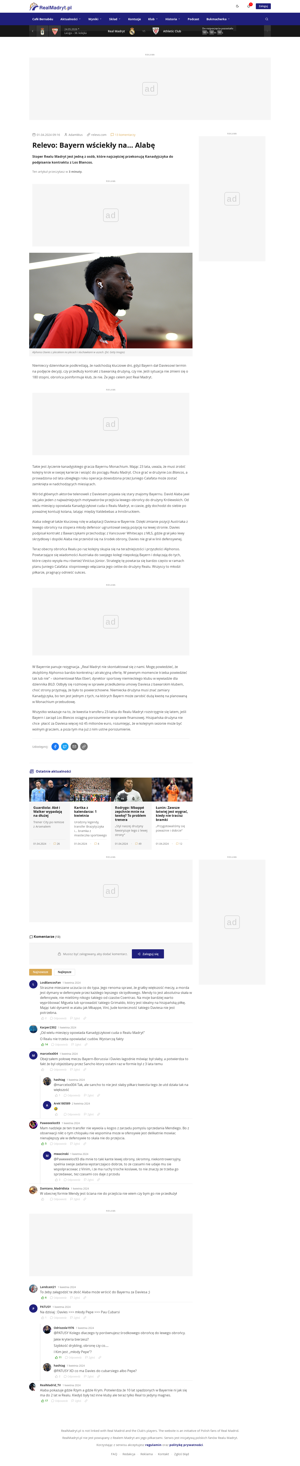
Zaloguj (262, 6)
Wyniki (95, 19)
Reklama (146, 1453)
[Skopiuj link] (84, 746)
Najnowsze (40, 971)
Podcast (193, 19)
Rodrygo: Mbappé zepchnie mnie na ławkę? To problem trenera (130, 813)
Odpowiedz (58, 1017)
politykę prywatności (186, 1444)
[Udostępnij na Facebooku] (55, 746)
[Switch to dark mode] (234, 6)
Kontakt (163, 1453)
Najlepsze (64, 971)
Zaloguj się (148, 953)
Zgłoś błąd (181, 1453)
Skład (115, 19)
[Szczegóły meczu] (44, 31)
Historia (172, 19)
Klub (153, 19)
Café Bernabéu (42, 19)
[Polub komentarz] (44, 1017)
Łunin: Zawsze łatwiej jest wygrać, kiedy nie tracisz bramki (172, 813)
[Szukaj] (266, 19)
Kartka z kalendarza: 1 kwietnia (85, 811)
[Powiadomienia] (246, 6)
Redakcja (128, 1453)
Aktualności (70, 19)
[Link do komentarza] (85, 1017)
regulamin (153, 1444)
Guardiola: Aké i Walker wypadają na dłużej (47, 811)
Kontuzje (134, 19)
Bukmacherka (218, 19)
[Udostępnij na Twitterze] (65, 746)
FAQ (114, 1453)
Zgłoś (75, 1017)
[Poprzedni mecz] (33, 31)
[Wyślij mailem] (74, 746)
